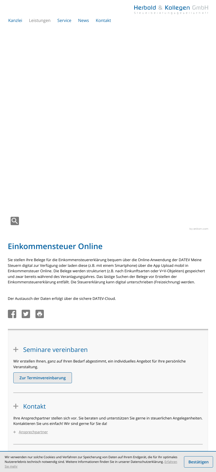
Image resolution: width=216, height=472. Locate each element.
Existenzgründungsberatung (138, 398)
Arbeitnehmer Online (35, 408)
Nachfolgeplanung (131, 428)
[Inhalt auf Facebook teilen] (13, 113)
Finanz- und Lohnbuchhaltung (140, 393)
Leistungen (40, 20)
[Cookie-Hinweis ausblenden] (198, 462)
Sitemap (137, 444)
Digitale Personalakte (35, 413)
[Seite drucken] (41, 113)
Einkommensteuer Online (38, 403)
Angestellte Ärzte (130, 408)
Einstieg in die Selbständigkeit (139, 413)
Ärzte (121, 403)
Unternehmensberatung (37, 428)
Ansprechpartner (33, 231)
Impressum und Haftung (111, 444)
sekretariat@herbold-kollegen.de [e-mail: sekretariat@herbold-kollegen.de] (53, 361)
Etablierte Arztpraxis (132, 423)
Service (64, 20)
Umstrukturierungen (34, 423)
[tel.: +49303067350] (39, 355)
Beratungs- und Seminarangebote (143, 418)
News (83, 20)
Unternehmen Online (35, 398)
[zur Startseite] (171, 9)
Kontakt (103, 20)
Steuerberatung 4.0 (34, 393)
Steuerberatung (31, 418)
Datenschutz (81, 444)
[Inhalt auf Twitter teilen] (27, 113)
